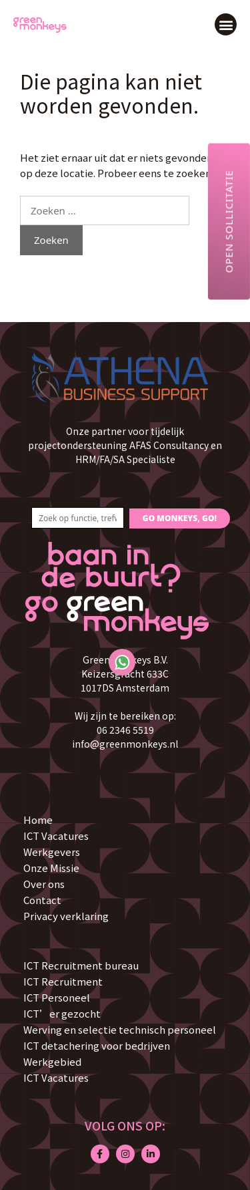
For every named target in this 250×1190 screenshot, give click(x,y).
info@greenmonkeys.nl (125, 743)
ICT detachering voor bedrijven (96, 1045)
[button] (226, 24)
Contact (42, 900)
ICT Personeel (56, 997)
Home (38, 819)
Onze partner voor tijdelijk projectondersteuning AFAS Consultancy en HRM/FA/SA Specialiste (125, 445)
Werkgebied (52, 1061)
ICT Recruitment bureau (81, 965)
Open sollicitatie (228, 221)
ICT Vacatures (56, 836)
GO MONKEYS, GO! (180, 518)
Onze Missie (51, 868)
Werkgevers (51, 852)
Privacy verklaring (66, 916)
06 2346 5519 (125, 729)
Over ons (44, 884)
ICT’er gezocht (62, 1013)
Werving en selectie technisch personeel (119, 1029)
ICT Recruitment (63, 981)
